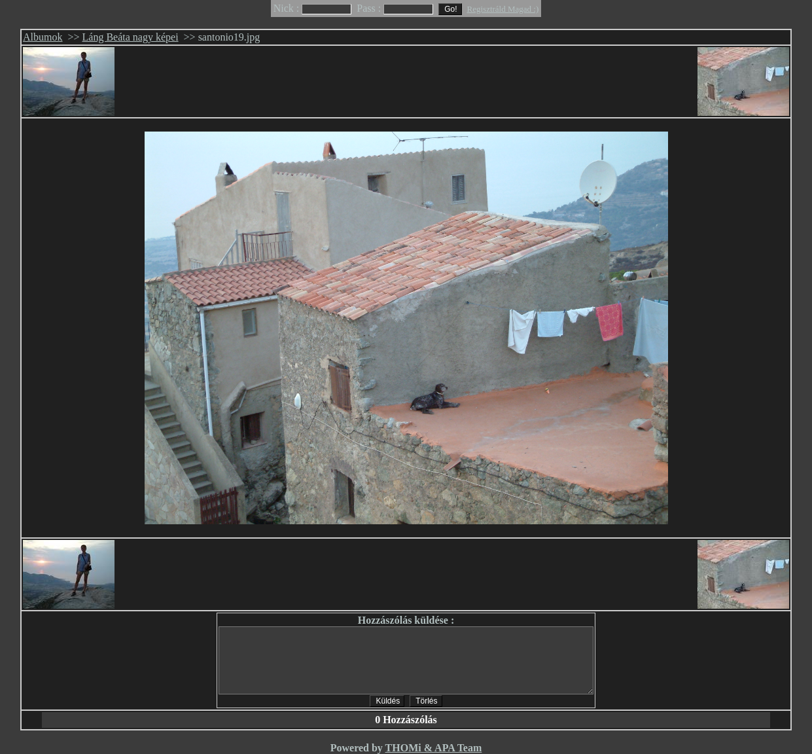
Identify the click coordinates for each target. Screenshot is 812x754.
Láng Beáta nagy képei (130, 37)
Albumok (42, 37)
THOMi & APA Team (433, 747)
